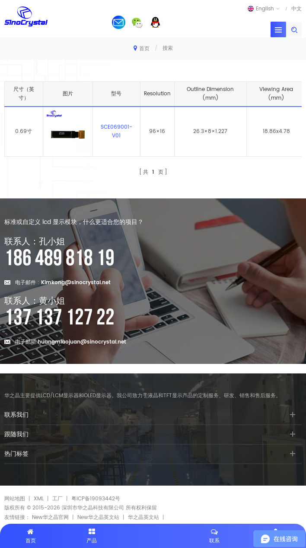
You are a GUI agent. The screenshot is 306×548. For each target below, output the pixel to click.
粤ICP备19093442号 (95, 499)
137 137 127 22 (59, 318)
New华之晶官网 (50, 517)
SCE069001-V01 (116, 131)
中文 (296, 9)
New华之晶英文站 (98, 517)
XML (39, 499)
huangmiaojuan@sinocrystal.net (82, 342)
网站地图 (14, 499)
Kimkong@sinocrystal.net (76, 283)
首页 (142, 48)
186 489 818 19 (59, 258)
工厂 (57, 499)
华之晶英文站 (143, 517)
